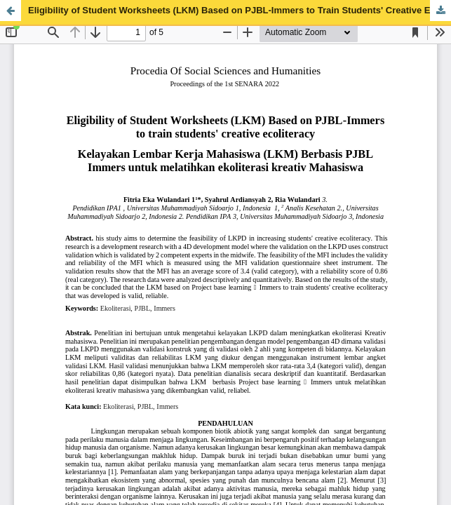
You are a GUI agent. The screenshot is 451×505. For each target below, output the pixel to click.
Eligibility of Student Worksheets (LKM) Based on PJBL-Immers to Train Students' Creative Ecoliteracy (239, 10)
